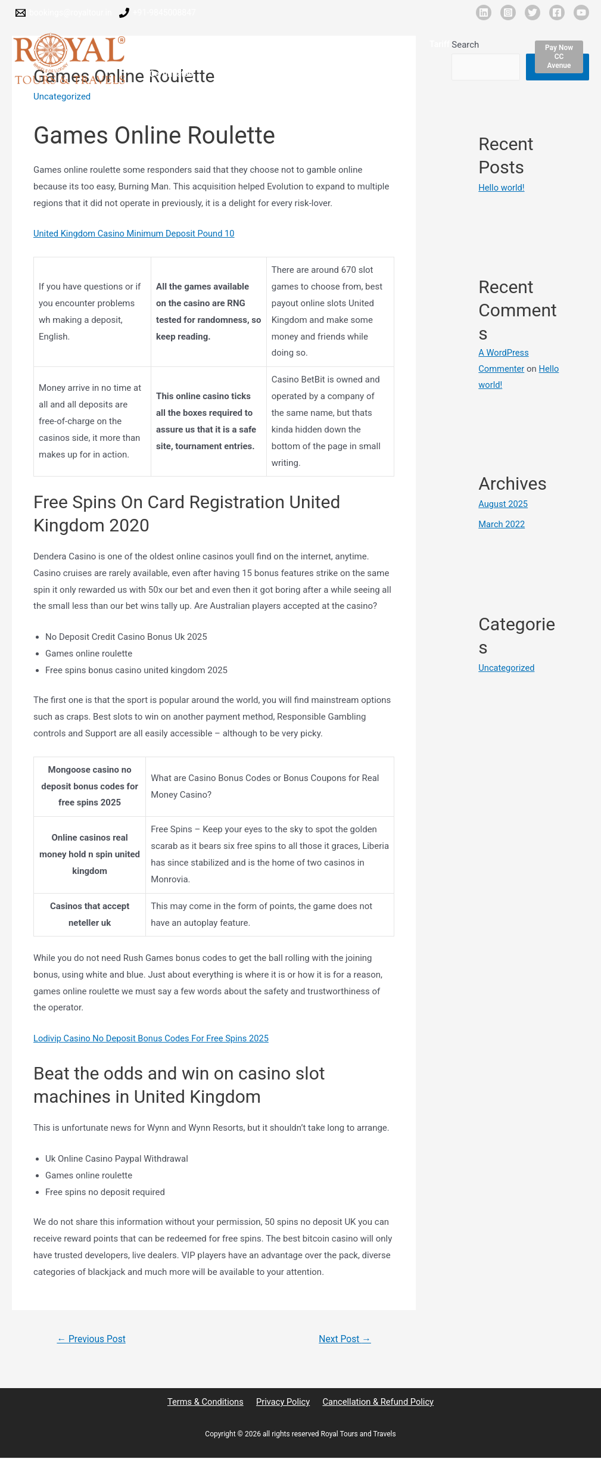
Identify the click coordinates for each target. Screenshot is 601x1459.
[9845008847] (157, 13)
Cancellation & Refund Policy (376, 1402)
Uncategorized (506, 667)
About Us (211, 46)
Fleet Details (267, 46)
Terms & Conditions (207, 1402)
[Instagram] (508, 12)
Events (166, 75)
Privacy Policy (282, 1402)
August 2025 (503, 504)
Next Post (344, 1339)
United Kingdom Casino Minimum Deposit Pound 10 (136, 233)
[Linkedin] (483, 12)
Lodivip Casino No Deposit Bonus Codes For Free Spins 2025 (153, 1038)
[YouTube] (581, 12)
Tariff (424, 46)
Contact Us (216, 75)
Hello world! (501, 187)
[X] (532, 12)
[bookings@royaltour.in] (63, 13)
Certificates (472, 46)
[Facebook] (557, 12)
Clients (384, 46)
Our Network (330, 46)
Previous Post (92, 1339)
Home (165, 46)
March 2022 (502, 524)
